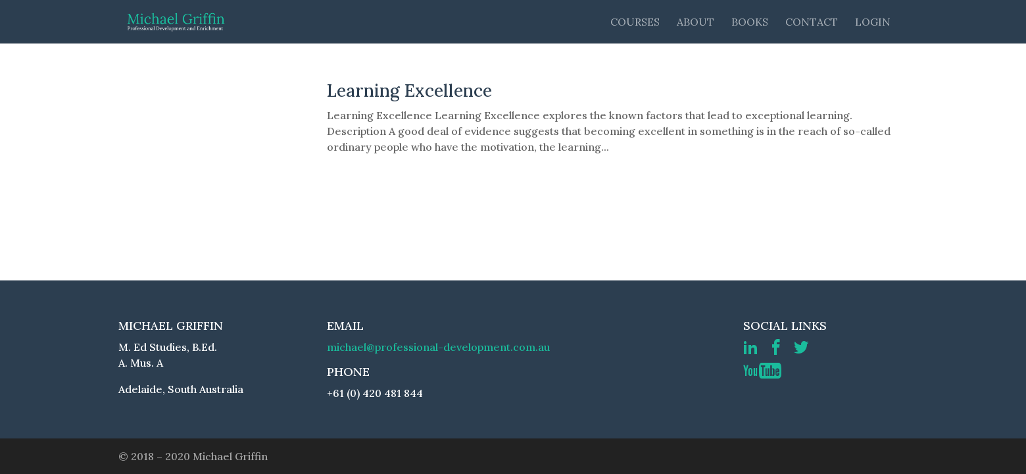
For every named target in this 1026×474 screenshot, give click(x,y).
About (695, 22)
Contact (811, 22)
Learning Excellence (409, 90)
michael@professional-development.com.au (438, 347)
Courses (635, 22)
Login (873, 22)
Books (749, 22)
